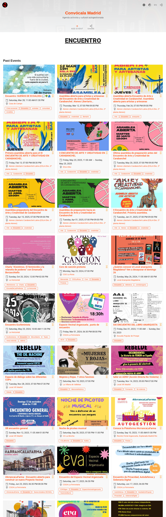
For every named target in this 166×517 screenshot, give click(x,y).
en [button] (155, 5)
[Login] (161, 5)
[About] (144, 5)
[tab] (77, 27)
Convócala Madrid (83, 13)
